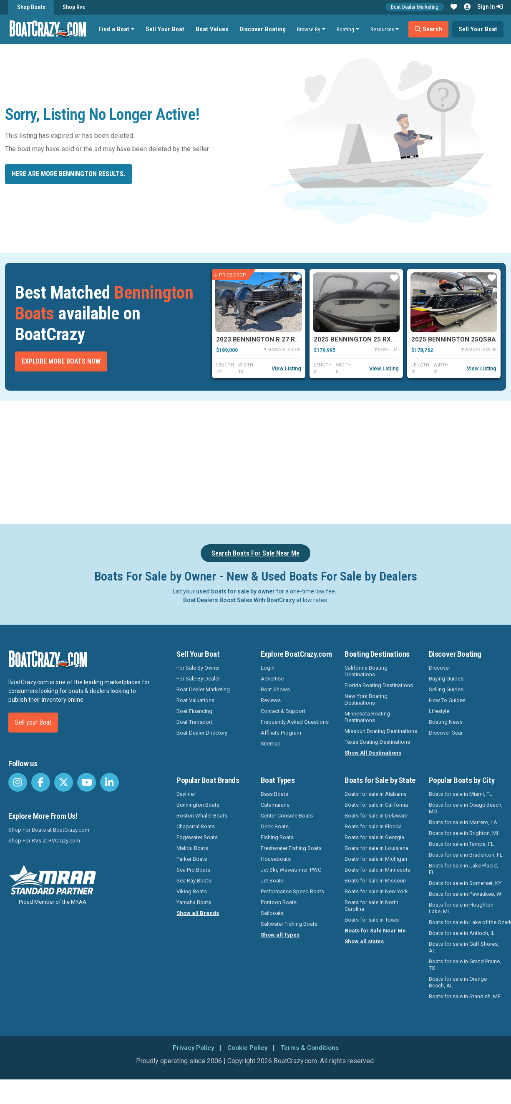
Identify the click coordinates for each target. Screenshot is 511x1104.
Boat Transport (194, 722)
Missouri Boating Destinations (381, 731)
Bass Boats (274, 794)
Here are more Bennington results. (68, 174)
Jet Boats (272, 880)
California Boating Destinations (366, 671)
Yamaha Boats (193, 902)
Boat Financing (194, 711)
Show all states (364, 941)
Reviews (271, 700)
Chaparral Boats (195, 826)
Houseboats (276, 859)
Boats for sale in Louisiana (376, 848)
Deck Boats (275, 826)
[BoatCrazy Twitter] (63, 782)
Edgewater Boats (197, 837)
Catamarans (275, 805)
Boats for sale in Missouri (375, 880)
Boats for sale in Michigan (376, 859)
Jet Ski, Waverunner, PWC (291, 870)
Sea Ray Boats (193, 880)
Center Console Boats (287, 815)
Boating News (446, 722)
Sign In (490, 6)
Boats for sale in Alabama (376, 794)
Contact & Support (283, 711)
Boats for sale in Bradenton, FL (466, 855)
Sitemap (271, 743)
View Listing (286, 368)
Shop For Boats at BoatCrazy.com (48, 830)
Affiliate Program (281, 733)
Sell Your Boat (166, 29)
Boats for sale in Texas (372, 920)
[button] (454, 7)
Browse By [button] (310, 29)
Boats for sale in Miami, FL (460, 794)
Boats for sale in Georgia (374, 837)
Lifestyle (439, 711)
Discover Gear (446, 733)
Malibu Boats (192, 848)
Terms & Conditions (311, 1048)
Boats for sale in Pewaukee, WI (466, 894)
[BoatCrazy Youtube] (86, 782)
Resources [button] (384, 29)
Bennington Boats (197, 805)
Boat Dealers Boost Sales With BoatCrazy (239, 600)
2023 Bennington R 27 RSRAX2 (266, 339)
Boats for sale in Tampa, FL (461, 844)
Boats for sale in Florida (373, 826)
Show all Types (280, 935)
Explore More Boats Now (61, 361)
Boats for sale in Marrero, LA (463, 822)
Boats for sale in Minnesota (377, 870)
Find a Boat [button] (115, 29)
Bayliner (185, 794)
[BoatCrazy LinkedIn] (109, 782)
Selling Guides (446, 689)
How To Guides (447, 700)
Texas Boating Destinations (377, 742)
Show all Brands (197, 913)
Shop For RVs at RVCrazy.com (44, 840)
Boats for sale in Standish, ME (465, 996)
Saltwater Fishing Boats (289, 924)
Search (430, 29)
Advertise (272, 678)
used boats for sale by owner (235, 591)
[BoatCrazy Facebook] (40, 782)
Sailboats (272, 913)
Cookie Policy (247, 1048)
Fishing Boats (277, 837)
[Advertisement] (277, 461)
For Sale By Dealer (198, 678)
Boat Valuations (195, 700)
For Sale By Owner (198, 668)
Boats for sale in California (376, 805)
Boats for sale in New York (376, 891)
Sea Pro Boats (193, 870)
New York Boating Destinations (366, 699)
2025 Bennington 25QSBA (453, 339)
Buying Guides (446, 678)
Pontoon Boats (279, 902)
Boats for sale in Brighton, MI (463, 833)
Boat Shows (275, 689)
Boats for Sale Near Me (375, 930)
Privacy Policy (190, 1048)
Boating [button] (347, 29)
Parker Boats (191, 859)
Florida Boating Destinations (379, 685)
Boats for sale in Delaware (376, 815)
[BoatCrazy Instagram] (17, 782)
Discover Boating (264, 29)
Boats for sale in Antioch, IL (462, 933)
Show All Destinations (373, 753)
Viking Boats (191, 891)
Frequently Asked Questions (295, 722)
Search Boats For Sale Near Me (255, 553)
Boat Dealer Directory (201, 733)
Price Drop (230, 275)
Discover (439, 668)
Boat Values (213, 29)
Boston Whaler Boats (201, 815)
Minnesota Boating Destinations (367, 716)
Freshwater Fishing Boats (291, 848)
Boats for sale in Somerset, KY (465, 883)
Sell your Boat (33, 722)
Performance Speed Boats (292, 891)
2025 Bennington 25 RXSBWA (362, 339)
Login (267, 668)
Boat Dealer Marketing (414, 7)
